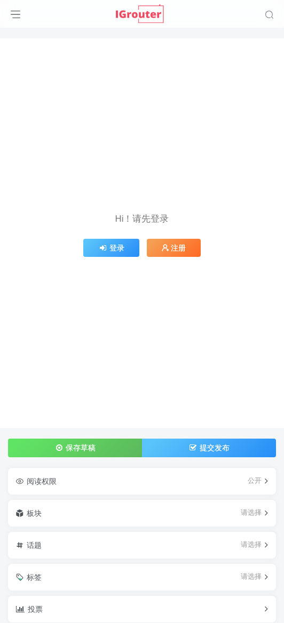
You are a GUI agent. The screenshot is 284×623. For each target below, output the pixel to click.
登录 (111, 248)
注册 (174, 248)
